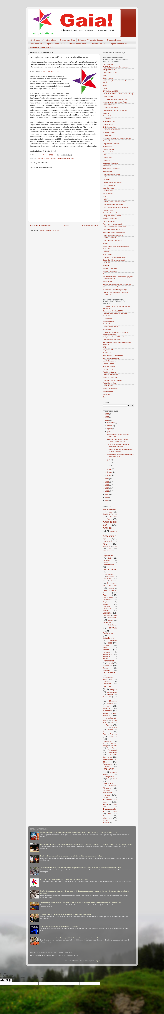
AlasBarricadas (108, 64)
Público (105, 243)
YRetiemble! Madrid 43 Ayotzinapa (115, 290)
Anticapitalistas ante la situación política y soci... (118, 435)
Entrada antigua (90, 225)
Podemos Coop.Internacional (113, 235)
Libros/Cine (107, 684)
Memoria (113, 701)
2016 (107, 482)
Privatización (112, 752)
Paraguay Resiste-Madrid (112, 216)
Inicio (66, 225)
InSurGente (107, 166)
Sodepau (106, 265)
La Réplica (106, 180)
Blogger (97, 961)
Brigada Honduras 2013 (119, 44)
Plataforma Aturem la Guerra (113, 229)
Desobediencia (107, 600)
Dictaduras (106, 606)
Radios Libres (108, 249)
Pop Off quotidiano (109, 372)
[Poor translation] (8, 980)
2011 (107, 497)
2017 (107, 479)
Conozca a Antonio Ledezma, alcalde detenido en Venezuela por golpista (65, 914)
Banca (114, 546)
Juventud (106, 668)
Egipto (114, 615)
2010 (107, 500)
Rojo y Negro (107, 254)
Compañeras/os (109, 569)
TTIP (109, 814)
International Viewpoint (111, 358)
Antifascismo (107, 541)
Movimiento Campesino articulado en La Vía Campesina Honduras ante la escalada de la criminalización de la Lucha (80, 868)
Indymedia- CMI (108, 350)
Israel (110, 663)
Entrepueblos (107, 141)
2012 (107, 494)
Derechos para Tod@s (111, 107)
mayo (109, 463)
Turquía (105, 816)
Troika (114, 811)
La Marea (106, 177)
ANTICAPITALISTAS (51, 72)
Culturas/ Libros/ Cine (98, 44)
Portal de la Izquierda (110, 375)
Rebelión (106, 252)
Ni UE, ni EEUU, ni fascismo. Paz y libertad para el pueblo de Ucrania (64, 879)
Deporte (111, 588)
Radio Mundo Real (109, 383)
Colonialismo (108, 565)
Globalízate (107, 160)
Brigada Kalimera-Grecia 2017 (41, 47)
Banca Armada (108, 78)
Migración (106, 708)
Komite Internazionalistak (112, 174)
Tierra (105, 804)
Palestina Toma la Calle (111, 213)
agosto (109, 429)
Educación (106, 615)
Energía (110, 620)
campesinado (108, 551)
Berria (105, 85)
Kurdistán (106, 670)
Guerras (106, 645)
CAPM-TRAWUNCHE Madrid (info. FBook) (118, 94)
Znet (104, 397)
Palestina (113, 737)
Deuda (105, 604)
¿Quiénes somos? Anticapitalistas (43, 40)
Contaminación (108, 574)
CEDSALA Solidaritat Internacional (115, 99)
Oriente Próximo (110, 734)
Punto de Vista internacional (113, 380)
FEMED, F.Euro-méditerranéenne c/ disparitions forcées (115, 333)
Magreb (113, 690)
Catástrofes (106, 560)
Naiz (104, 196)
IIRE (104, 347)
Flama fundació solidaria (111, 152)
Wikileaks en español (110, 287)
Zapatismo (106, 823)
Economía (107, 613)
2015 (107, 485)
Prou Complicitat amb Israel (112, 240)
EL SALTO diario (109, 132)
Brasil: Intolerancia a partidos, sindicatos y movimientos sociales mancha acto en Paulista (71, 856)
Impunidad (106, 656)
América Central (43, 158)
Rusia (108, 779)
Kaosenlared (107, 171)
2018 (107, 420)
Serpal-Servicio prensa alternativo (115, 260)
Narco (114, 727)
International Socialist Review (113, 355)
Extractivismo (108, 638)
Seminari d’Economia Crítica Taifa (114, 257)
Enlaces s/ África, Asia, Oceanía (90, 40)
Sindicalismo (108, 783)
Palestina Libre (108, 210)
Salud (115, 779)
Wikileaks (106, 394)
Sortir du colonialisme (110, 388)
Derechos (107, 595)
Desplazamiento (108, 602)
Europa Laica (107, 146)
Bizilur (105, 88)
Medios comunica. (110, 699)
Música (105, 727)
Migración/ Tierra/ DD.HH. (56, 44)
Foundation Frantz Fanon (112, 340)
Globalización (107, 157)
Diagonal (106, 113)
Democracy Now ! (109, 321)
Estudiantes (112, 625)
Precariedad (112, 750)
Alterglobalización (109, 70)
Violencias (107, 818)
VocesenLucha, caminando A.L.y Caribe (117, 284)
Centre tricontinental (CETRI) (113, 311)
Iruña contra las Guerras (111, 168)
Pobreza (114, 746)
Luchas (107, 686)
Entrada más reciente (40, 225)
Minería (105, 713)
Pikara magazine (109, 221)
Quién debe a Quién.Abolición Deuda (116, 246)
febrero (110, 472)
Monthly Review (108, 364)
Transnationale (108, 391)
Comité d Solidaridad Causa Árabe (115, 102)
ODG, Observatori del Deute (113, 204)
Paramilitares (107, 741)
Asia (105, 544)
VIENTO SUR (108, 281)
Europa (112, 627)
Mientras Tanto (108, 191)
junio (109, 460)
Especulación (108, 622)
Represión (71, 158)
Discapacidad (107, 608)
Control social (110, 576)
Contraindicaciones (109, 105)
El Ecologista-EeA (109, 127)
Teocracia (105, 797)
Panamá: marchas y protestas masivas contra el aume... (117, 440)
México (106, 706)
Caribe (110, 558)
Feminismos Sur (36, 44)
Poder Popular (112, 748)
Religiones (106, 766)
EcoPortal (106, 324)
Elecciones (112, 617)
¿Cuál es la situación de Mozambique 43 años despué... (120, 450)
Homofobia (106, 652)
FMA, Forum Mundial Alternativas (114, 337)
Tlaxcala (106, 274)
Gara (104, 155)
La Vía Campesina (109, 361)
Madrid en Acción (109, 188)
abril (109, 466)
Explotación (108, 633)
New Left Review (109, 366)
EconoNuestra (108, 124)
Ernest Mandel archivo (111, 327)
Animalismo (113, 531)
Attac (105, 75)
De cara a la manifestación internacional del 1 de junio (59, 926)
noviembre (111, 422)
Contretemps (107, 318)
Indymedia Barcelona (110, 163)
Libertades (106, 681)
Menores (110, 704)
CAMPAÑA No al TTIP (110, 91)
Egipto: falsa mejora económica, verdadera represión (118, 445)
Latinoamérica (109, 672)
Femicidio (113, 640)
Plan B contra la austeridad (112, 224)
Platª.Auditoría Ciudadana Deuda (114, 227)
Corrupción (107, 579)
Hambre (106, 647)
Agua (110, 512)
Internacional (108, 661)
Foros (109, 643)
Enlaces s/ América (67, 40)
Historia (106, 650)
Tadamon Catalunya (110, 268)
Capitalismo (108, 555)
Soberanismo (106, 790)
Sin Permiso (107, 263)
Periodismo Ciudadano (111, 218)
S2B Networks (108, 386)
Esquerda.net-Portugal (111, 144)
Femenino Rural (108, 149)
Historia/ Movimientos (78, 44)
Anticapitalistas (61, 158)
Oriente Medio (108, 732)
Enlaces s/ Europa (114, 40)
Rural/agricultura (108, 777)
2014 (107, 488)
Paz (104, 743)
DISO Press (107, 119)
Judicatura (107, 666)
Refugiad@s (107, 764)
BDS (109, 548)
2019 (107, 417)
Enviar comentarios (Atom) (49, 230)
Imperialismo (107, 654)
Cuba (104, 581)
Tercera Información (110, 271)
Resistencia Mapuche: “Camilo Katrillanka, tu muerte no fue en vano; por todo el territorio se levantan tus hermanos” (80, 903)
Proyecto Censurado (110, 377)
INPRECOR (107, 352)
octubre (110, 426)
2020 (107, 414)
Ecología (106, 610)
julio (109, 432)
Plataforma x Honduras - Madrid (114, 232)
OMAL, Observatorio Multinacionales (116, 207)
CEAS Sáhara (108, 96)
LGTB (112, 679)
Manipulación (112, 692)
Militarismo (107, 711)
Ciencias (105, 562)
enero (109, 475)
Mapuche (109, 694)
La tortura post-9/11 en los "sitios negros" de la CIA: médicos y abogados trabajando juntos (71, 938)
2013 (107, 491)
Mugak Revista (108, 193)
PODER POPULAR (109, 238)
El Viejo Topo (107, 135)
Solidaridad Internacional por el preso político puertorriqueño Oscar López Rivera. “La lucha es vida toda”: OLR (78, 832)
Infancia (105, 658)
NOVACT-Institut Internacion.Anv (114, 202)
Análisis (52, 158)
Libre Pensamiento (109, 185)
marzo (109, 469)
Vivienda (105, 820)
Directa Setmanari (109, 116)
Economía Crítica (109, 121)
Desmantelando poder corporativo (115, 110)
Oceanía (110, 730)
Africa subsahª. (110, 509)
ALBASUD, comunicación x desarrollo (116, 67)
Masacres (107, 697)
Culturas (114, 581)
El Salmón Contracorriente (112, 130)
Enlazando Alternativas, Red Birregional (117, 138)
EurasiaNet (107, 329)
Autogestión (106, 546)
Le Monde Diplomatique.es (112, 182)
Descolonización (108, 597)
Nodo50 (105, 199)
